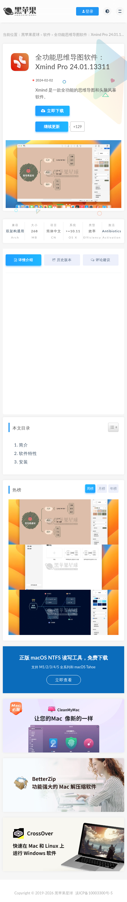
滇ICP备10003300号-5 (94, 893)
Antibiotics (111, 231)
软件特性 (28, 453)
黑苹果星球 (30, 34)
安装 (23, 461)
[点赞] (51, 127)
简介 (23, 444)
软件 (47, 34)
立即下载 (52, 111)
